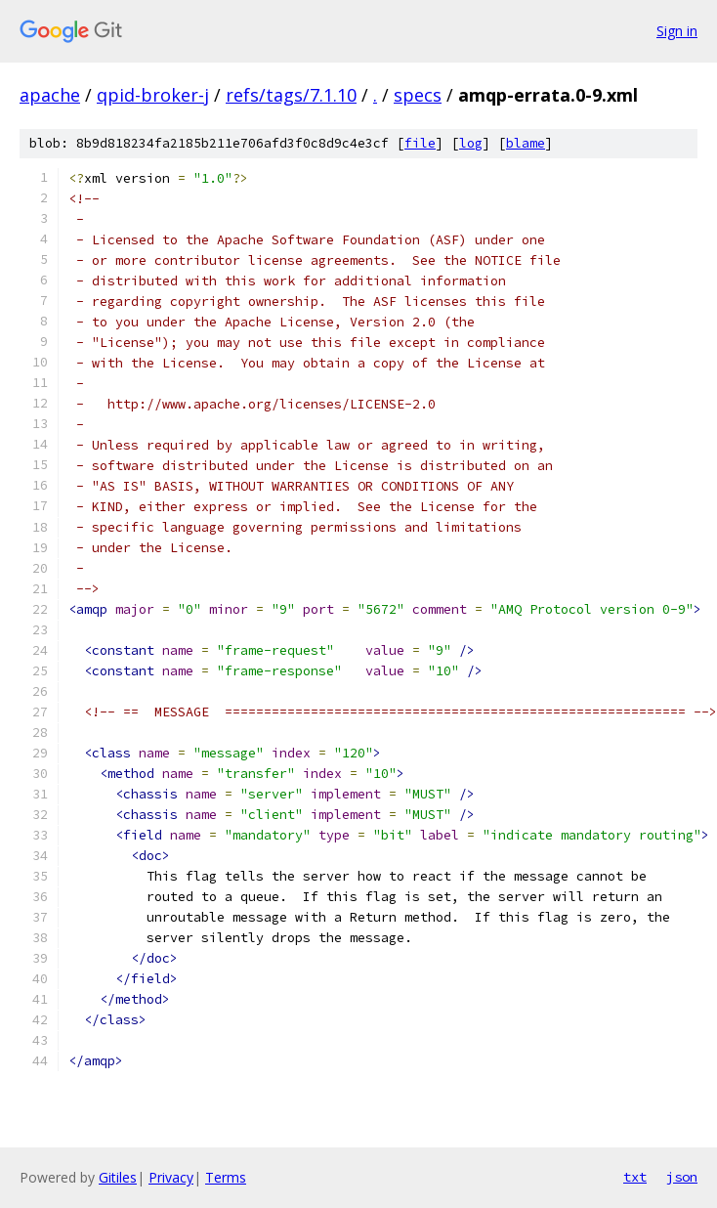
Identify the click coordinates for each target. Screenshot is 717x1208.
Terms (225, 1177)
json (681, 1177)
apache (50, 95)
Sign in (676, 31)
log (471, 143)
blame (525, 143)
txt (635, 1177)
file (420, 143)
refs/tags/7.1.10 (291, 95)
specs (418, 95)
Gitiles (118, 1177)
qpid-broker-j (153, 95)
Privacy (170, 1177)
